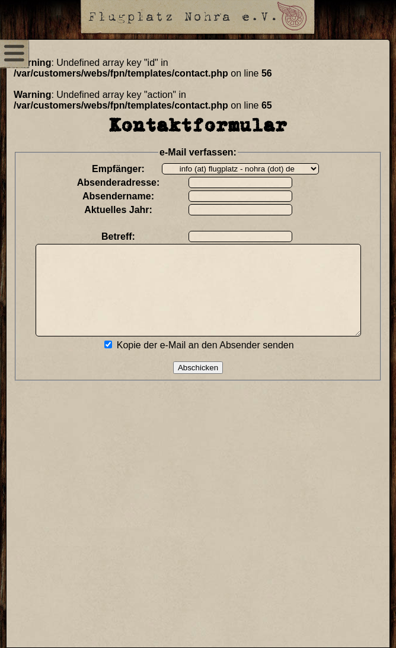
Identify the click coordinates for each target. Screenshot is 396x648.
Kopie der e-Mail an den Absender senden (212, 363)
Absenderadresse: (125, 182)
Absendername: (126, 196)
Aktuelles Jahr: (126, 210)
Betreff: (126, 236)
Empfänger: (126, 169)
